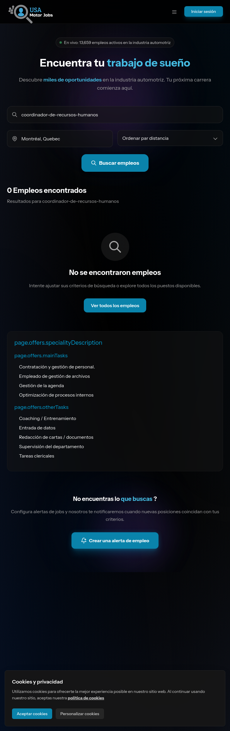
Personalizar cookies (79, 713)
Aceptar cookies (32, 713)
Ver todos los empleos (115, 305)
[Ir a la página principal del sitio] (30, 11)
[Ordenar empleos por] (170, 138)
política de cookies (86, 698)
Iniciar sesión (203, 11)
